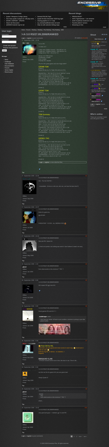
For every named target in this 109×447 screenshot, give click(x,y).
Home (23, 29)
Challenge (8, 61)
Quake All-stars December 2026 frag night (50, 18)
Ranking (34, 29)
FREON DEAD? (77, 16)
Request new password (10, 47)
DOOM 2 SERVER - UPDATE (15, 21)
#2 (86, 207)
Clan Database (9, 63)
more (65, 27)
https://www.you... (99, 39)
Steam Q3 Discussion (12, 23)
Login (23, 38)
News (6, 59)
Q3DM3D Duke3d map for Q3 (15, 25)
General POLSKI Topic (44, 16)
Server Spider (9, 70)
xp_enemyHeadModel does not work (48, 23)
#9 (86, 389)
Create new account (9, 45)
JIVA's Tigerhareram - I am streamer (83, 18)
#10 (86, 407)
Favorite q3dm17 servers (79, 23)
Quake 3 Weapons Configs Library (16, 16)
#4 (86, 264)
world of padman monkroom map (82, 21)
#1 (86, 176)
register (29, 38)
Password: (6, 40)
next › (80, 436)
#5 (86, 280)
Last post (84, 38)
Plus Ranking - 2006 (58, 29)
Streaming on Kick (77, 25)
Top (23, 172)
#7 (86, 341)
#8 (86, 367)
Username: (6, 34)
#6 (86, 306)
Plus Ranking (47, 29)
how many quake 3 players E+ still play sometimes (21, 18)
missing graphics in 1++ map (46, 21)
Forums (7, 68)
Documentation (9, 66)
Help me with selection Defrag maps (48, 25)
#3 (86, 236)
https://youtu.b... (96, 101)
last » (85, 436)
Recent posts (9, 72)
